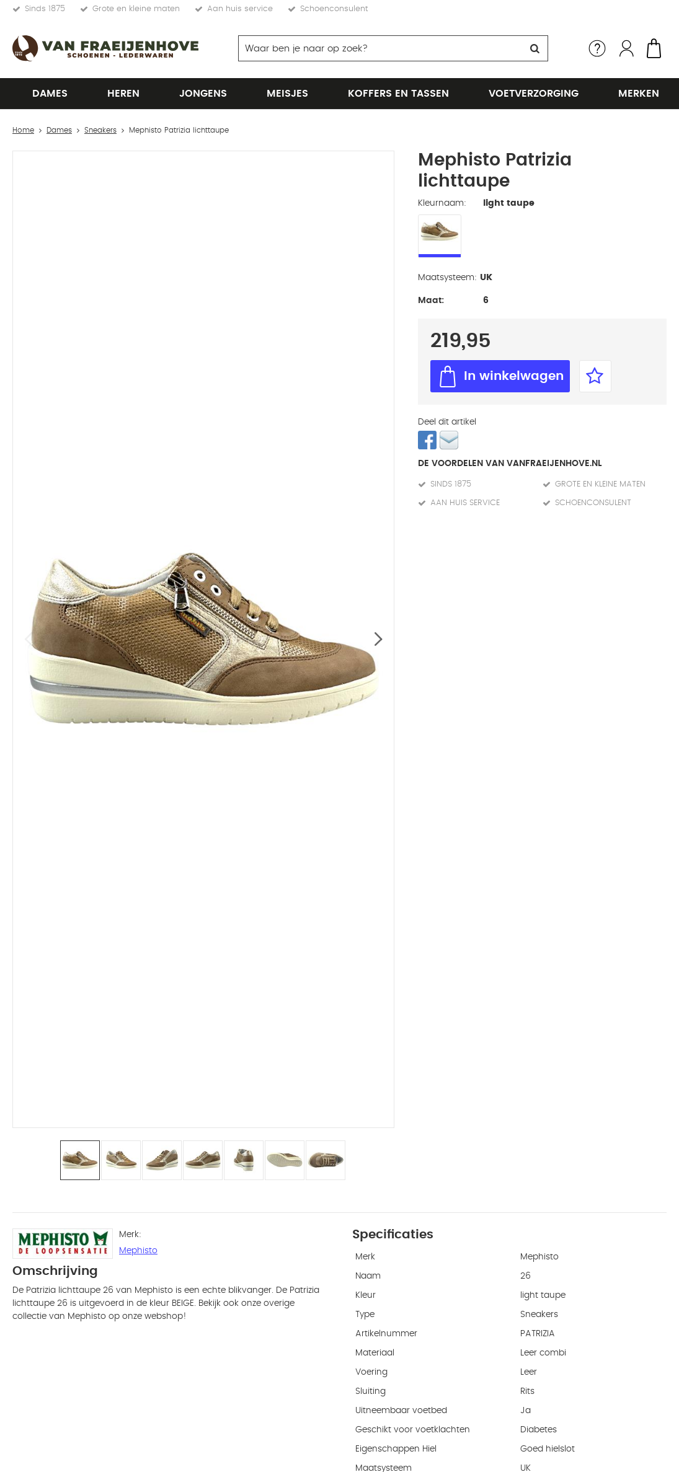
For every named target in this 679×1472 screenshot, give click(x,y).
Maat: (431, 300)
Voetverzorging (534, 94)
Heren (123, 94)
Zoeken (535, 48)
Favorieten (595, 376)
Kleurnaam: (442, 203)
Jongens (203, 94)
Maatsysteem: (447, 277)
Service (597, 48)
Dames (50, 94)
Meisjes (287, 94)
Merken (638, 94)
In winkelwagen (514, 376)
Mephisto (138, 1250)
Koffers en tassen (398, 94)
